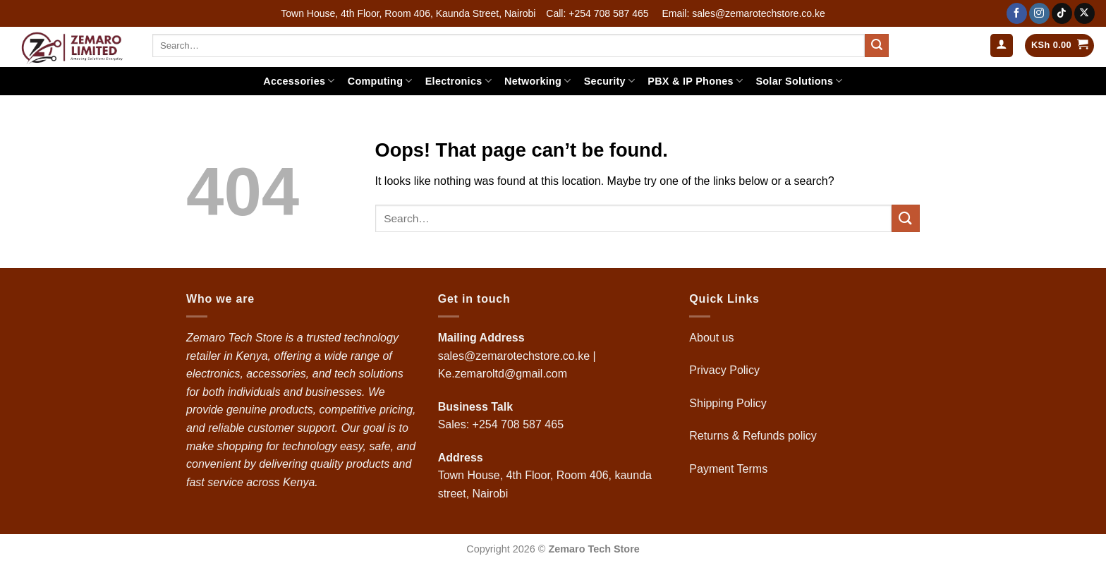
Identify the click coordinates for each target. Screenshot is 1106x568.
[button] (1001, 45)
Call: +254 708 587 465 (597, 13)
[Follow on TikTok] (1062, 13)
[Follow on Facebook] (1017, 13)
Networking (537, 80)
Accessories (298, 80)
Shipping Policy (729, 403)
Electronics (458, 80)
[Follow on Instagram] (1039, 13)
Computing (380, 80)
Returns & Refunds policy (753, 436)
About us (713, 338)
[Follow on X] (1084, 13)
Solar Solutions (798, 80)
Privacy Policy (724, 370)
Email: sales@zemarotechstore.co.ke (743, 13)
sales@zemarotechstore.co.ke (514, 356)
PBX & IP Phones (695, 80)
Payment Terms (729, 469)
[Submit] (877, 46)
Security (610, 80)
